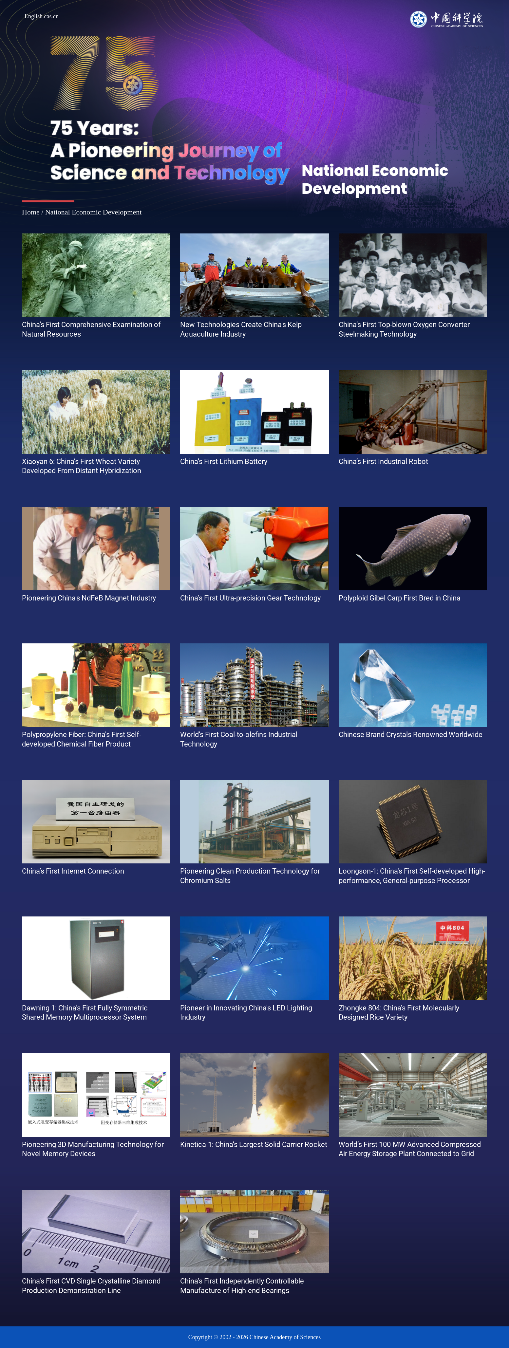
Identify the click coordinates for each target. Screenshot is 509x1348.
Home (31, 212)
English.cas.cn (42, 16)
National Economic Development (93, 212)
